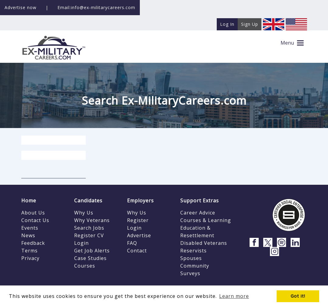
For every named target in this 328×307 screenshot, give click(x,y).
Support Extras (199, 200)
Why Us (83, 212)
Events (29, 227)
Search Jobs (89, 227)
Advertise (139, 235)
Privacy (30, 258)
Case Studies (90, 258)
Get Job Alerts (92, 250)
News (28, 235)
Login (81, 243)
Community (194, 265)
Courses (84, 265)
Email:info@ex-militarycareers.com (96, 7)
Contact (137, 250)
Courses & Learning (205, 220)
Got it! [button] (298, 296)
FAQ (132, 243)
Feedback (33, 243)
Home (28, 200)
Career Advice (197, 212)
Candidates (88, 200)
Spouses (191, 258)
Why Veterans (92, 220)
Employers (140, 200)
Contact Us (35, 220)
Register (138, 220)
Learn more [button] (234, 296)
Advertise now (20, 7)
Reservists (193, 250)
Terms (29, 250)
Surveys (190, 273)
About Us (33, 212)
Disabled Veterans (203, 243)
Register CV (89, 235)
